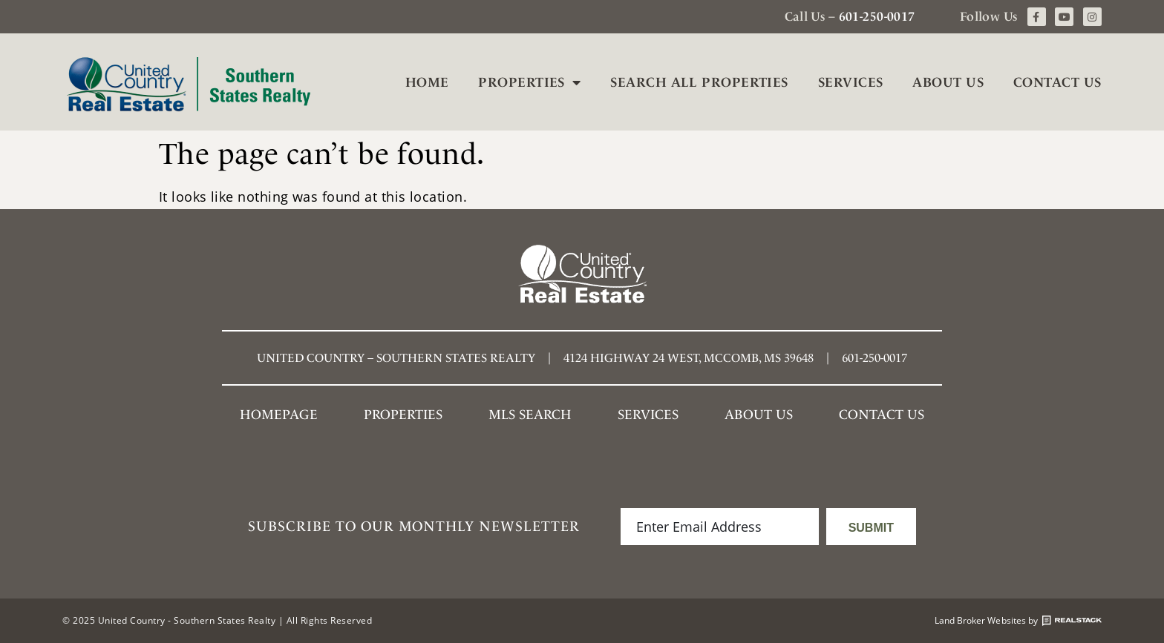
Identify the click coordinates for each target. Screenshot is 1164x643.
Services (850, 82)
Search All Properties (699, 82)
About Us (948, 82)
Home (427, 82)
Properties (529, 82)
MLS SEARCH (530, 414)
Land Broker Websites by (1018, 621)
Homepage (279, 414)
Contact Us (1057, 82)
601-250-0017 (877, 16)
